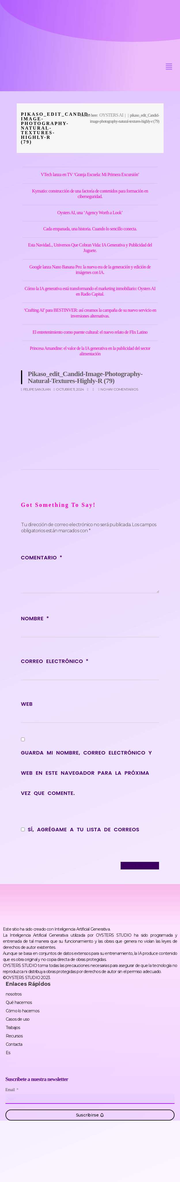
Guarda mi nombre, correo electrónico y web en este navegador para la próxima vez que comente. (86, 773)
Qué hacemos (19, 1002)
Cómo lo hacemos (22, 1010)
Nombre (35, 618)
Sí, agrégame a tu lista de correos (80, 829)
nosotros (14, 994)
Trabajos (13, 1027)
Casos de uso (17, 1019)
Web (27, 703)
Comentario (41, 557)
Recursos (14, 1036)
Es (8, 1052)
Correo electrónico (54, 661)
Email (10, 1090)
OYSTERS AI (111, 115)
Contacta (14, 1044)
